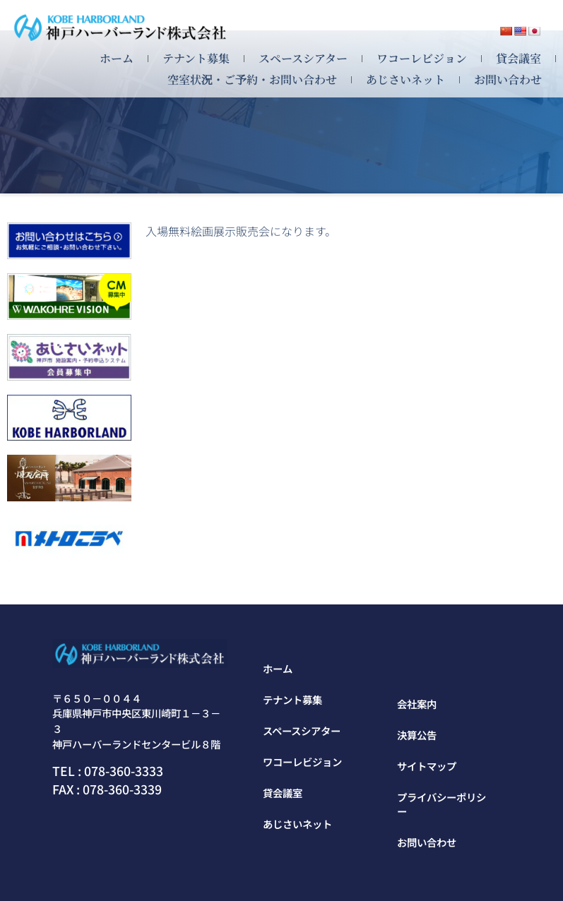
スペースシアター (303, 58)
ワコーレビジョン (422, 58)
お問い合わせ (508, 79)
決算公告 (417, 734)
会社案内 (417, 703)
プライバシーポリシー (441, 803)
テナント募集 (196, 58)
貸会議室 (518, 58)
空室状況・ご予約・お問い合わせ (252, 79)
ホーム (117, 58)
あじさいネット (405, 79)
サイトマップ (426, 765)
